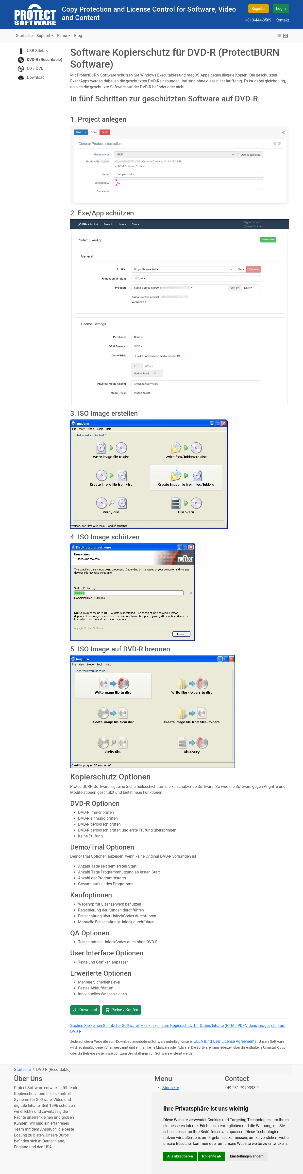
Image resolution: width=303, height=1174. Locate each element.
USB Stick (38, 51)
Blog (78, 35)
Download (36, 77)
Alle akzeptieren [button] (180, 1156)
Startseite (24, 35)
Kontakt (282, 20)
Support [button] (43, 35)
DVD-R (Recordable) (44, 59)
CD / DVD (35, 68)
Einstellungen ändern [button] (247, 1156)
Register (259, 8)
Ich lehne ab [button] (211, 1156)
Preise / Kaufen (121, 1009)
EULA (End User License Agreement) (225, 1041)
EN (285, 35)
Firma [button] (62, 35)
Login (281, 8)
